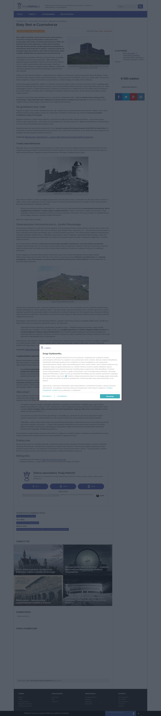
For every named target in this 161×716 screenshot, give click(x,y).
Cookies (55, 390)
